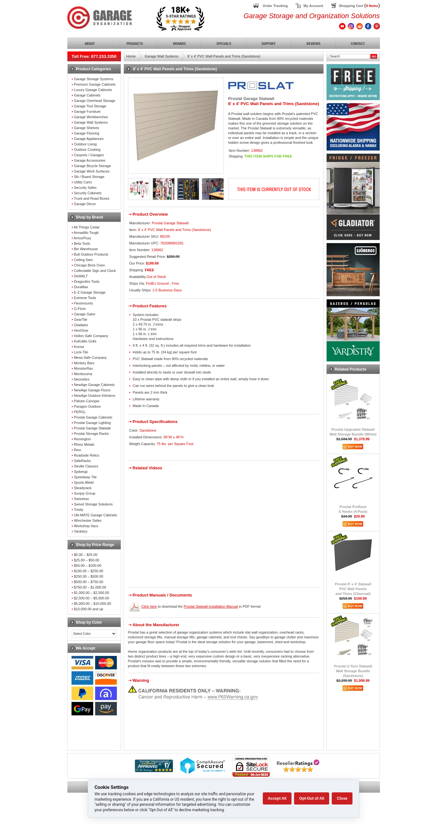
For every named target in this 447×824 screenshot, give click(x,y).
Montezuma (83, 374)
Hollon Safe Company (91, 336)
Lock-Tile (81, 352)
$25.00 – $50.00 (86, 560)
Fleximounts (83, 303)
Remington (82, 439)
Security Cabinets (87, 193)
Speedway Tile (85, 477)
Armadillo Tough (86, 233)
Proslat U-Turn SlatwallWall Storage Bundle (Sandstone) (353, 671)
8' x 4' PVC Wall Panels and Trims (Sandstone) (224, 56)
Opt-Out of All (311, 798)
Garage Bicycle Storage (92, 166)
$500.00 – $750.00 (88, 582)
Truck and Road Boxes (91, 198)
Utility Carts (83, 182)
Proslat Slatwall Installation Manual (211, 606)
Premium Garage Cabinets (94, 84)
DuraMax (81, 287)
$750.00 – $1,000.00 (90, 587)
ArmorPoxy (82, 238)
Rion (77, 450)
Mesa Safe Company (90, 357)
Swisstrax (81, 499)
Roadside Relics (86, 455)
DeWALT (80, 276)
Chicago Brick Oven (89, 265)
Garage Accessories (89, 160)
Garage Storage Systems (93, 79)
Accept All (277, 798)
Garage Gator (84, 314)
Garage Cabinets (87, 95)
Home (131, 56)
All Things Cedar (87, 227)
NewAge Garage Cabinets (94, 385)
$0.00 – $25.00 (85, 555)
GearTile (80, 319)
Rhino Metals (84, 444)
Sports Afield (84, 482)
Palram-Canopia (86, 401)
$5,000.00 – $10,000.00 (92, 603)
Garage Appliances (88, 139)
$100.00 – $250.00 (88, 571)
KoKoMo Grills (85, 341)
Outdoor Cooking (87, 149)
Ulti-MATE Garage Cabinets (95, 515)
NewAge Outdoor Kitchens (94, 395)
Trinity (78, 510)
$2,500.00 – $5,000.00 (91, 598)
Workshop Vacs (86, 526)
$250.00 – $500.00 (88, 576)
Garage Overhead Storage (94, 101)
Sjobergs (80, 472)
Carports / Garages (89, 155)
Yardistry (80, 531)
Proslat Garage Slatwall (92, 428)
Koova (79, 347)
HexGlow (81, 330)
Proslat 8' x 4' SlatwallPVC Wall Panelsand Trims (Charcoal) (353, 589)
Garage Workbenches (91, 117)
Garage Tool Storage (90, 106)
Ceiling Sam (83, 260)
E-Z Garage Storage (89, 292)
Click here (149, 606)
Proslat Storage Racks (91, 433)
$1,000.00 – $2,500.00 (91, 593)
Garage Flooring (86, 133)
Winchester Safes (87, 520)
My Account (313, 6)
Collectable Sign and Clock (95, 271)
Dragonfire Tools (86, 281)
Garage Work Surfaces (92, 171)
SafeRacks (82, 461)
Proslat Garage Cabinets (93, 417)
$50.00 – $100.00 (87, 565)
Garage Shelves (86, 128)
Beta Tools (82, 243)
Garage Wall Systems (91, 122)
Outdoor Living (85, 144)
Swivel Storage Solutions (93, 504)
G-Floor (80, 309)
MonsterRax (83, 368)
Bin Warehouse (86, 249)
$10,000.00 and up (88, 609)
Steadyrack (82, 488)
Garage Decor (85, 204)
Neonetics (81, 379)
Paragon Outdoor (87, 406)
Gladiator (81, 325)
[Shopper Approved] (154, 770)
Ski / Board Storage (89, 177)
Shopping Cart (351, 6)
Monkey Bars (84, 363)
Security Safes (85, 187)
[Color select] (94, 634)
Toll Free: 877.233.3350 (94, 56)
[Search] (349, 56)
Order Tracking (275, 6)
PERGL (80, 412)
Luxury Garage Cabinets (93, 90)
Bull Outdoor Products (91, 254)
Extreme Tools (85, 298)
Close (342, 798)
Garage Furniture (87, 111)
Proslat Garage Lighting (92, 423)
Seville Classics (86, 466)
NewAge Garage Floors (92, 390)
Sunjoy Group (84, 493)
